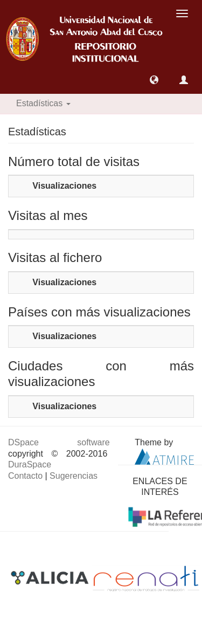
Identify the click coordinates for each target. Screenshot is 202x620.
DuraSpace (29, 464)
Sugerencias (73, 475)
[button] (154, 79)
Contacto (25, 475)
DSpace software (59, 442)
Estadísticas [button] (43, 103)
